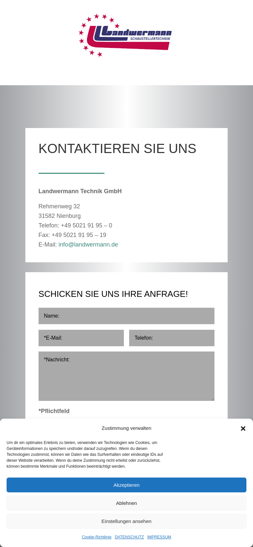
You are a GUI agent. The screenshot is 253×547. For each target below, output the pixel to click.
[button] (243, 428)
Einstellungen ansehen (126, 521)
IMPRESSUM (159, 537)
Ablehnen (126, 503)
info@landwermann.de (88, 244)
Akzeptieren (126, 485)
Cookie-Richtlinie (96, 537)
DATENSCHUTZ (129, 537)
